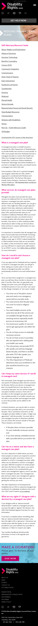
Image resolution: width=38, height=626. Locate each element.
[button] (19, 20)
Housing (5, 93)
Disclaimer (5, 599)
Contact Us (6, 585)
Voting (4, 124)
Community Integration (10, 69)
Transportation (7, 116)
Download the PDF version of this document (17, 137)
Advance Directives (9, 54)
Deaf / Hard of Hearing (10, 77)
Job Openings (6, 597)
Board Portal (6, 592)
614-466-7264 (7, 622)
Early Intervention (8, 81)
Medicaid (5, 96)
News (3, 580)
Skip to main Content (20, 1)
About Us (5, 577)
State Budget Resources (10, 112)
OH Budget (6, 132)
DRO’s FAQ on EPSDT (28, 248)
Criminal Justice (7, 73)
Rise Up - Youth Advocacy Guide (14, 128)
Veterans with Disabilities (11, 120)
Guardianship (7, 89)
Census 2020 (7, 65)
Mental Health (7, 100)
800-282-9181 (20, 622)
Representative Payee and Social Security (17, 108)
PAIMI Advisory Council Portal (12, 594)
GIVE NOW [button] (10, 558)
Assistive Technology (10, 57)
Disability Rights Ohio (12, 6)
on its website (25, 491)
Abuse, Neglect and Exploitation (14, 50)
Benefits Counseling (9, 61)
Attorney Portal (8, 587)
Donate (4, 582)
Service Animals (7, 104)
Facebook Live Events (10, 85)
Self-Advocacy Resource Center (15, 45)
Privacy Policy (6, 602)
